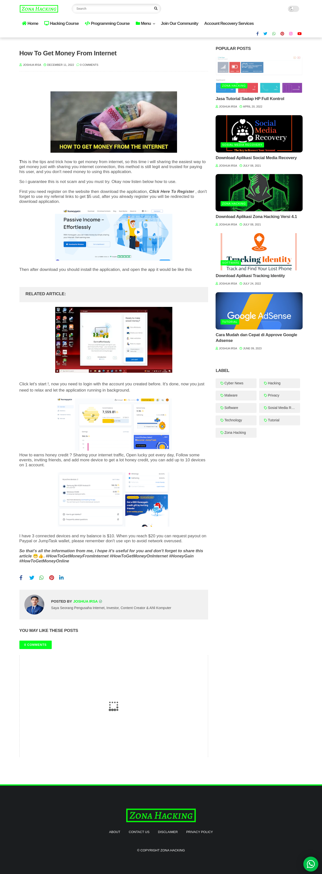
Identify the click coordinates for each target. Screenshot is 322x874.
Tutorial (229, 321)
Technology (233, 420)
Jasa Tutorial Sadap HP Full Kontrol (250, 98)
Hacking (274, 383)
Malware (230, 395)
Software (230, 262)
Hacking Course (61, 23)
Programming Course (107, 23)
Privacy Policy (199, 832)
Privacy (273, 395)
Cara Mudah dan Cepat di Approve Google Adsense (256, 337)
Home (30, 23)
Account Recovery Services (229, 23)
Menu (143, 23)
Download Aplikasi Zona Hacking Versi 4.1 (256, 216)
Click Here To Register (171, 191)
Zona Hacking (234, 85)
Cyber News (233, 383)
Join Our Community (179, 23)
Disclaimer (168, 832)
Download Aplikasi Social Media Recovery (256, 157)
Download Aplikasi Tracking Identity (250, 275)
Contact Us (139, 832)
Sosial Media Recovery (242, 144)
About (114, 832)
